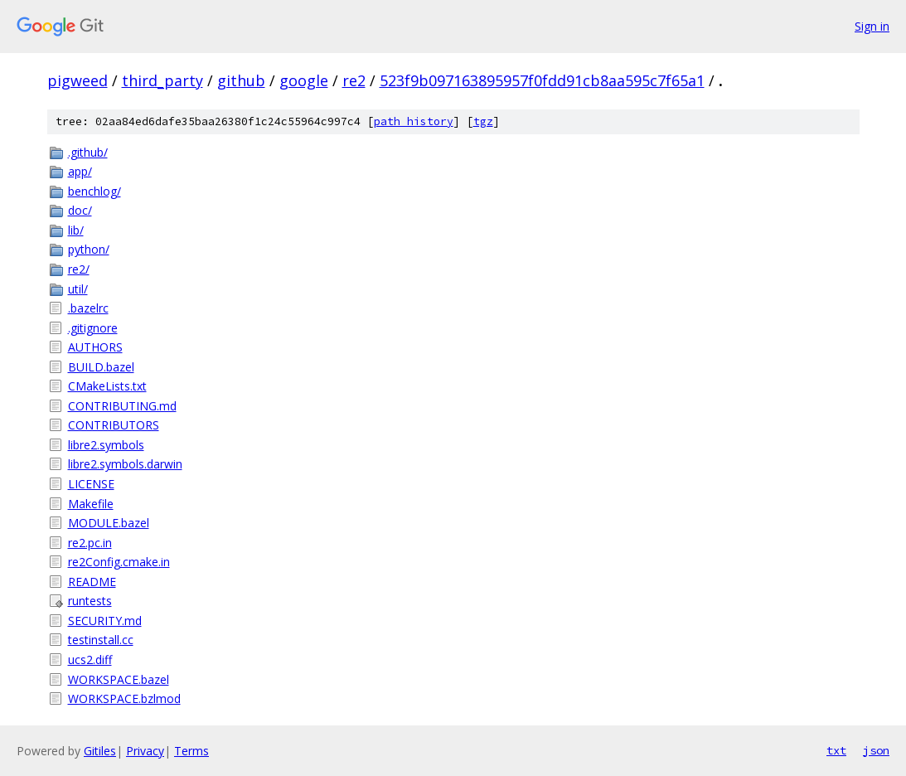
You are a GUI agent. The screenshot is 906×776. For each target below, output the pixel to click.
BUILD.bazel (101, 367)
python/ (88, 249)
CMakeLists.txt (107, 386)
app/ (80, 171)
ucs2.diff (90, 659)
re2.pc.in (90, 542)
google (303, 80)
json (876, 750)
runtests (90, 601)
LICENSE (91, 484)
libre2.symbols (106, 445)
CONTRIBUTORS (113, 425)
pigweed (77, 80)
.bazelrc (88, 308)
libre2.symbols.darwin (125, 464)
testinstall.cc (100, 639)
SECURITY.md (105, 620)
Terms (191, 751)
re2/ (79, 269)
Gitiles (100, 751)
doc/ (80, 210)
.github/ (88, 152)
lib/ (76, 230)
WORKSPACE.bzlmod (124, 698)
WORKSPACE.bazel (118, 679)
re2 (354, 80)
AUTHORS (95, 347)
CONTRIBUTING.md (122, 406)
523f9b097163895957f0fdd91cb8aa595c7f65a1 (542, 80)
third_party (162, 80)
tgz (483, 121)
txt (836, 750)
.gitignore (93, 328)
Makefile (91, 504)
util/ (78, 289)
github (241, 80)
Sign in (872, 26)
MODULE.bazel (108, 523)
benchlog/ (94, 191)
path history (413, 121)
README (92, 581)
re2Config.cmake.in (119, 562)
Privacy (145, 751)
